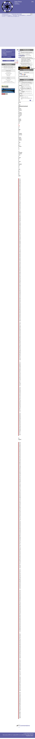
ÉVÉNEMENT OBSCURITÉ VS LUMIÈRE (26, 91)
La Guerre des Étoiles (6, 15)
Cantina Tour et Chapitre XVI (13, 16)
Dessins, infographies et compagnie (7, 52)
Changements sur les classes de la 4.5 (27, 95)
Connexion (8, 60)
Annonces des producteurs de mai (26, 98)
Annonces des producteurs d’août (26, 86)
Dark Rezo (18, 1)
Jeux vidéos (4, 55)
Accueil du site (5, 14)
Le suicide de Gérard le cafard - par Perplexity (26, 66)
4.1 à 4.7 (3, 16)
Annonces (29, 15)
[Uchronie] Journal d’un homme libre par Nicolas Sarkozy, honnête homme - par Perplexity (27, 64)
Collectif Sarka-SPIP (25, 734)
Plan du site (5, 734)
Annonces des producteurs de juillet (26, 89)
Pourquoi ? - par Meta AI (25, 54)
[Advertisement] (14, 32)
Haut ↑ (32, 735)
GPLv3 (31, 734)
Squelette (28, 735)
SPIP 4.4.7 (10, 734)
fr (32, 1)
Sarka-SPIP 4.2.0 (16, 734)
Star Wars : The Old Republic (19, 15)
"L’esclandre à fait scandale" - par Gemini (26, 56)
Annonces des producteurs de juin (26, 93)
